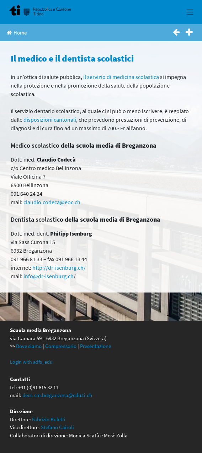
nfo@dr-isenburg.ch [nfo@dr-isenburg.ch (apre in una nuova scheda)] (49, 276)
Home (17, 32)
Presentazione (95, 346)
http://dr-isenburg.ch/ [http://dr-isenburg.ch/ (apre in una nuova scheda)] (59, 267)
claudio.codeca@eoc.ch (51, 202)
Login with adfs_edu (31, 362)
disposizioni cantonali (49, 119)
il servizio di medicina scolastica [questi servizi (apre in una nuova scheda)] (121, 76)
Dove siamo (29, 346)
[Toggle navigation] (189, 12)
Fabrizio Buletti (48, 419)
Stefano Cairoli (57, 427)
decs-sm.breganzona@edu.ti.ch (57, 395)
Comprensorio (60, 346)
